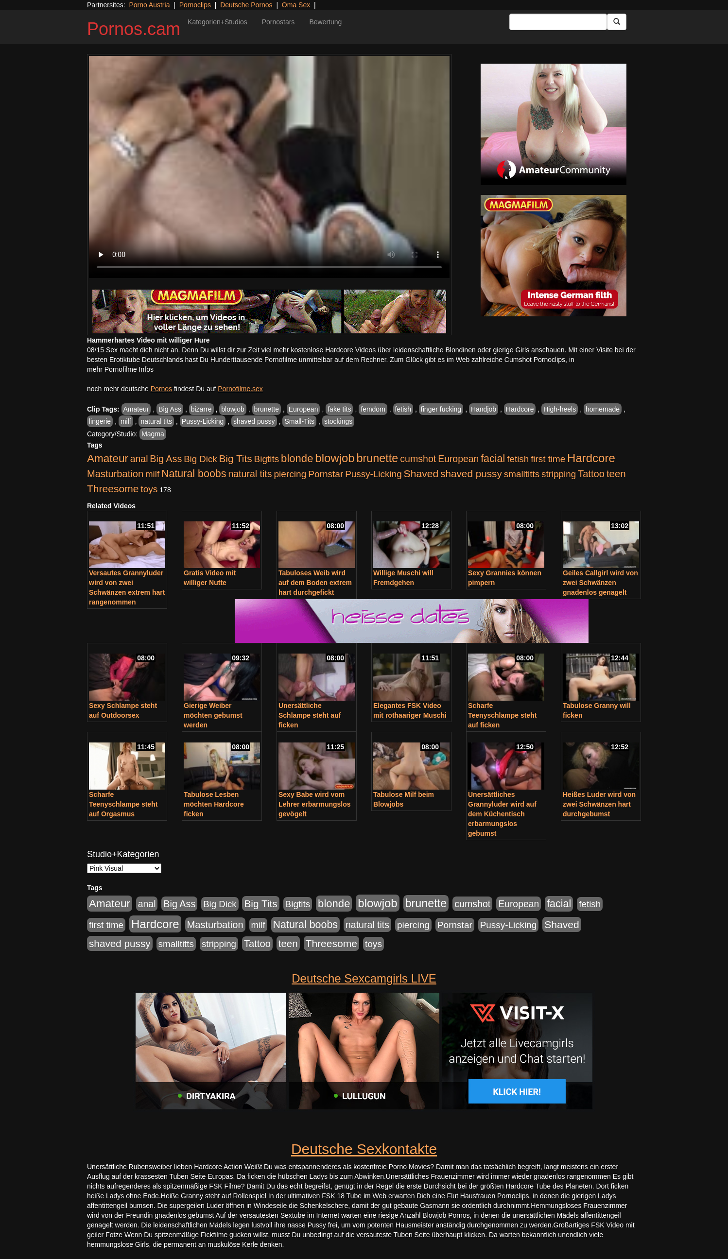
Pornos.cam (133, 29)
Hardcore (520, 409)
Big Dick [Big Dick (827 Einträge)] (200, 459)
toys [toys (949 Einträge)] (148, 489)
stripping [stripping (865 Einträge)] (558, 474)
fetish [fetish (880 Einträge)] (518, 459)
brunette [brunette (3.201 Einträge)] (378, 458)
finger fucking (441, 409)
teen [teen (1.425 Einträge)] (616, 473)
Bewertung (325, 22)
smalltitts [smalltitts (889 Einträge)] (521, 474)
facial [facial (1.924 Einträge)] (493, 459)
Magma (152, 434)
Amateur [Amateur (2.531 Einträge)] (107, 458)
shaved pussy (254, 421)
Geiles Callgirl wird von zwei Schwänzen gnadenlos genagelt (600, 582)
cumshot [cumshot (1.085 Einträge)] (418, 458)
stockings (338, 421)
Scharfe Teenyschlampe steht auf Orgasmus (123, 804)
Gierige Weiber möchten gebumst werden (213, 715)
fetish (403, 409)
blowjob (232, 409)
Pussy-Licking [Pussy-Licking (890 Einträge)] (373, 474)
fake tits (339, 409)
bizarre (201, 409)
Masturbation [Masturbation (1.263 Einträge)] (115, 473)
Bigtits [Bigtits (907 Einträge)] (266, 459)
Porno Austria (149, 5)
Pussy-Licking (203, 421)
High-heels (559, 409)
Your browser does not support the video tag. (269, 167)
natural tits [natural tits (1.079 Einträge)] (250, 473)
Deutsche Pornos (246, 5)
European (303, 409)
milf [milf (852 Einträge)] (152, 474)
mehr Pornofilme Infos (120, 369)
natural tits (156, 421)
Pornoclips (195, 5)
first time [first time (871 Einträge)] (548, 459)
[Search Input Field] (558, 22)
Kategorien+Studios (217, 22)
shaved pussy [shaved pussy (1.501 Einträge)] (471, 473)
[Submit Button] (616, 22)
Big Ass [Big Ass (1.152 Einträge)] (166, 458)
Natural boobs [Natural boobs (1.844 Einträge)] (193, 474)
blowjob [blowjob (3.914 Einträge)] (334, 458)
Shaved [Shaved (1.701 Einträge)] (421, 473)
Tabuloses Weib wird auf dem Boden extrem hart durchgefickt (315, 582)
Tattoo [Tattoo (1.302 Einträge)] (591, 473)
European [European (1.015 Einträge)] (458, 458)
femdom (373, 409)
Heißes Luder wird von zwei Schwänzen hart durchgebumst (599, 804)
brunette (266, 409)
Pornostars (278, 22)
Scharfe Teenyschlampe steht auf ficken (502, 715)
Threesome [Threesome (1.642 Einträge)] (113, 488)
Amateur (136, 409)
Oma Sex (296, 5)
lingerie (100, 421)
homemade (603, 409)
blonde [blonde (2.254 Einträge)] (297, 458)
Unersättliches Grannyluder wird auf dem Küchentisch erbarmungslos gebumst (502, 814)
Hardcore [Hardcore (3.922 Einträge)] (591, 458)
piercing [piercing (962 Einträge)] (290, 474)
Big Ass (169, 409)
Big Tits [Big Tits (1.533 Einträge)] (235, 458)
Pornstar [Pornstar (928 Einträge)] (325, 474)
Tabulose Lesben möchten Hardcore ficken (214, 804)
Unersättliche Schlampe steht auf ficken (309, 715)
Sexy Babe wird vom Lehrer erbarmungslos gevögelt (314, 804)
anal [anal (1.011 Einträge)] (139, 458)
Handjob (483, 409)
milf (126, 421)
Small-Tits (299, 421)
